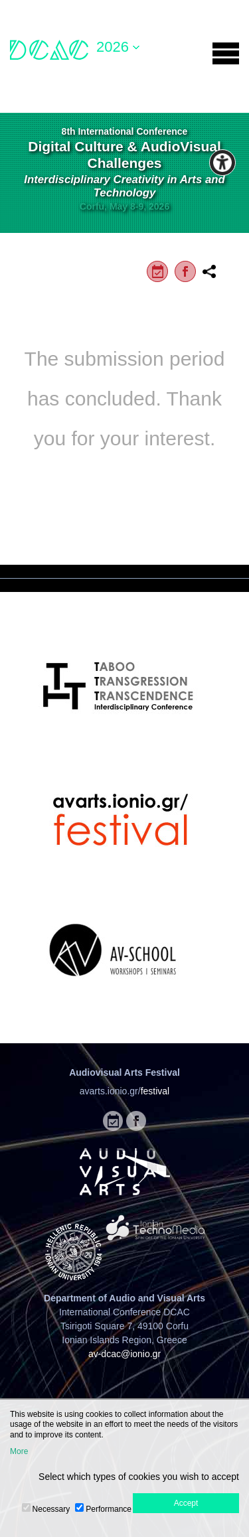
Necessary (51, 1509)
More (19, 1451)
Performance (108, 1509)
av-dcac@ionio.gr (124, 1354)
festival (155, 1091)
